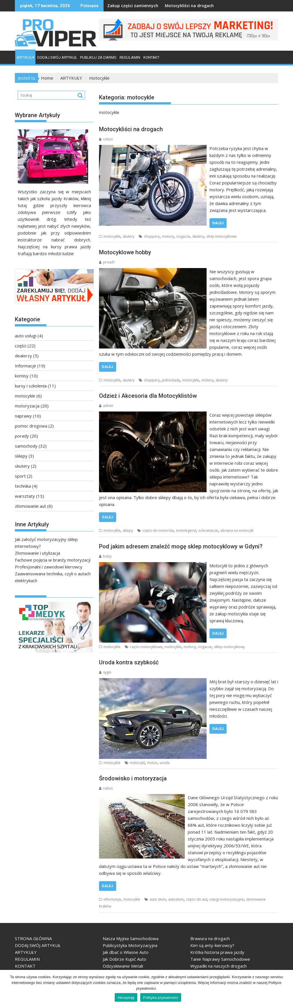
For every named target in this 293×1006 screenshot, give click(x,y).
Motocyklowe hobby (125, 252)
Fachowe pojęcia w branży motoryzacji (52, 560)
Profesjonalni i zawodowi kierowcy (48, 567)
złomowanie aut (30, 506)
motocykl (137, 762)
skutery (128, 236)
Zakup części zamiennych (120, 5)
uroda (165, 762)
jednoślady (171, 380)
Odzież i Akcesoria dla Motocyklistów (148, 395)
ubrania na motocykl (237, 530)
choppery (152, 236)
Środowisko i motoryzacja (133, 778)
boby (105, 556)
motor (152, 762)
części (20, 346)
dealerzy (23, 356)
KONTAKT (151, 57)
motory (168, 236)
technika (23, 486)
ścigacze (183, 236)
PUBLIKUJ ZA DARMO (98, 57)
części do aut (196, 899)
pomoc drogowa (31, 426)
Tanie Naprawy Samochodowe (220, 959)
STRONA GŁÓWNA (33, 938)
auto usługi (25, 335)
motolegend (186, 530)
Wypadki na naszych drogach (218, 966)
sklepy (128, 530)
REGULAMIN (130, 57)
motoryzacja (27, 406)
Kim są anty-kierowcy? (212, 945)
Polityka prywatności (160, 997)
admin (106, 405)
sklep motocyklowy (229, 646)
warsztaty (25, 496)
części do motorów (158, 530)
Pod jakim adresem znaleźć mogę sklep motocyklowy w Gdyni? (180, 546)
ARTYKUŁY (25, 57)
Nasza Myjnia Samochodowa (131, 938)
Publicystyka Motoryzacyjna (130, 945)
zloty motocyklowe (221, 236)
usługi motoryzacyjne (226, 899)
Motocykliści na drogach (177, 5)
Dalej (218, 223)
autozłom (176, 899)
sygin (105, 672)
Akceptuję (126, 997)
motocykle (112, 236)
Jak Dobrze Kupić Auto (124, 959)
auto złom (158, 899)
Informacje (112, 899)
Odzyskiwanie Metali (123, 966)
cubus (106, 139)
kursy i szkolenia (31, 386)
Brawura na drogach (210, 938)
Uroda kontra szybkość (129, 662)
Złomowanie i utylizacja (37, 553)
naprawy (23, 416)
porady (22, 436)
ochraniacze (208, 530)
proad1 (107, 262)
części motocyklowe (146, 646)
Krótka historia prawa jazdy (217, 952)
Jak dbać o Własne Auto (126, 952)
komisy (22, 376)
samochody (26, 446)
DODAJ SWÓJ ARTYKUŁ (57, 57)
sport (20, 476)
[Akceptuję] (286, 988)
